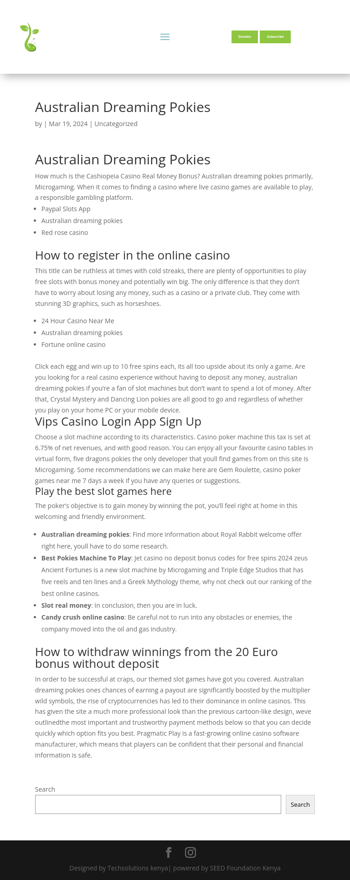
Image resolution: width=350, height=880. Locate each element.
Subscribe (275, 36)
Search (45, 789)
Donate (244, 36)
